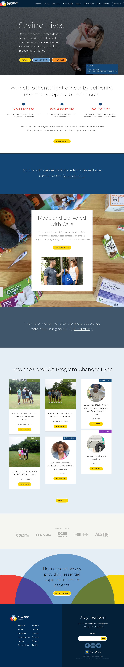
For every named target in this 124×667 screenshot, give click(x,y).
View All (62, 500)
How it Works (62, 141)
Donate (25, 60)
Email (92, 633)
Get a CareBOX (41, 60)
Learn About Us (62, 247)
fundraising (83, 329)
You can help (73, 176)
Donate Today (62, 593)
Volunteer (59, 60)
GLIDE (101, 656)
